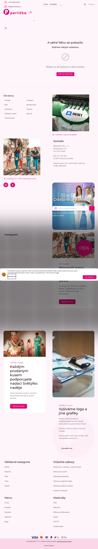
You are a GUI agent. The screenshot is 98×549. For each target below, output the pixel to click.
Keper (55, 517)
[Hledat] (85, 4)
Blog (6, 522)
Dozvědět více (66, 448)
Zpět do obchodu (65, 74)
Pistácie (8, 100)
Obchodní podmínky (61, 476)
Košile (7, 467)
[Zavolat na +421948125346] (22, 2)
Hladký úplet (58, 526)
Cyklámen (8, 109)
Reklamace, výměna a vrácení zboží (67, 467)
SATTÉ (56, 522)
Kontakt (8, 507)
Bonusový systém (60, 472)
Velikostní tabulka (60, 490)
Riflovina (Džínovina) (61, 512)
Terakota (30, 100)
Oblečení (8, 517)
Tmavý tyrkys (10, 118)
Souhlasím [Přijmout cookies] (90, 277)
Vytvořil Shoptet (48, 546)
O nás (45, 4)
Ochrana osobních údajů (62, 481)
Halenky (8, 472)
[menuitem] (7, 21)
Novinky (8, 512)
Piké (55, 503)
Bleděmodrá (31, 105)
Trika (6, 481)
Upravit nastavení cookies (64, 541)
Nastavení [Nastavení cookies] (12, 276)
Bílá (6, 105)
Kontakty (53, 4)
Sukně (7, 486)
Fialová (29, 109)
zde (57, 273)
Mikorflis (56, 507)
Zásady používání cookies (63, 486)
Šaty (6, 476)
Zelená (29, 113)
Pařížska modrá (10, 113)
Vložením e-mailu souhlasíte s (72, 214)
